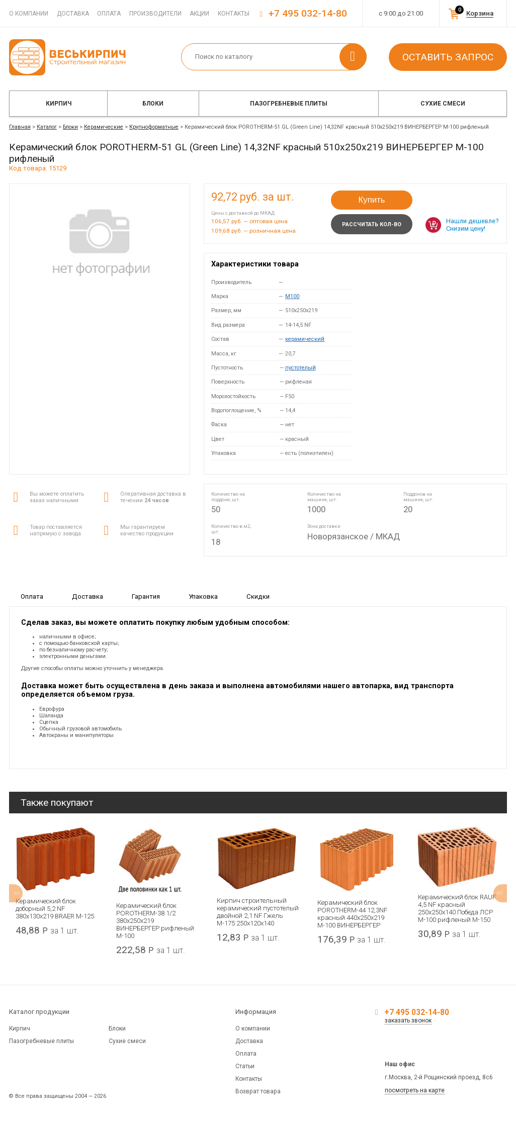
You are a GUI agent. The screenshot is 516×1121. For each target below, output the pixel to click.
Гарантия (146, 596)
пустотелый (300, 367)
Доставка (73, 13)
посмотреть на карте (415, 1090)
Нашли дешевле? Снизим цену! (472, 224)
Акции (199, 13)
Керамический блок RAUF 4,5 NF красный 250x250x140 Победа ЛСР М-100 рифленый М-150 (457, 908)
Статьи (244, 1066)
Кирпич (58, 103)
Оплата (109, 13)
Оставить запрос (447, 57)
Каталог (47, 127)
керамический (304, 339)
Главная (20, 127)
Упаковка (203, 596)
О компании (28, 13)
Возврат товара (258, 1091)
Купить (371, 200)
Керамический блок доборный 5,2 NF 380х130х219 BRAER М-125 (55, 908)
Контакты (233, 13)
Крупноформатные (154, 127)
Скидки (258, 596)
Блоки (152, 103)
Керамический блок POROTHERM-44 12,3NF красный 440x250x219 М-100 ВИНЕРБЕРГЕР (352, 914)
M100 (292, 296)
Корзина (479, 13)
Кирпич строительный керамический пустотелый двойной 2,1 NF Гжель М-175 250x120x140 (258, 912)
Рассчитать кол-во (371, 224)
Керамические (103, 127)
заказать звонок (408, 1020)
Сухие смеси (442, 103)
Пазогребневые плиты (288, 103)
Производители (155, 13)
